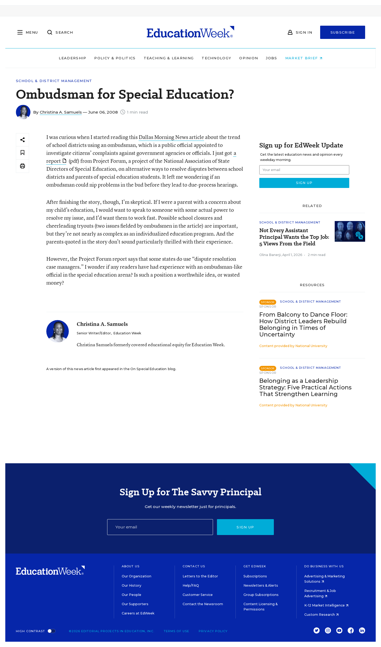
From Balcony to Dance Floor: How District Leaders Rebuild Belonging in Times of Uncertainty (303, 324)
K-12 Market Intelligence (326, 605)
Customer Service (198, 595)
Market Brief (303, 58)
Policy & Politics (114, 58)
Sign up (245, 527)
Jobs (271, 58)
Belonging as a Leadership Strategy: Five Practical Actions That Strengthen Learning (305, 387)
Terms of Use (176, 631)
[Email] (160, 527)
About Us (130, 566)
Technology (216, 58)
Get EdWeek (254, 566)
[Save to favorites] (22, 152)
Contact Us (194, 566)
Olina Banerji (270, 255)
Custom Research (321, 615)
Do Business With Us (324, 566)
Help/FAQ (191, 585)
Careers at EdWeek (138, 613)
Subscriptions (255, 576)
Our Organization (136, 576)
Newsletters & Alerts (260, 585)
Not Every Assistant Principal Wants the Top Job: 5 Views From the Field (294, 237)
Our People (131, 595)
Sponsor (267, 306)
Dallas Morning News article (171, 137)
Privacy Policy (213, 631)
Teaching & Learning (169, 58)
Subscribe (342, 32)
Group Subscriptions (261, 595)
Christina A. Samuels (61, 112)
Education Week (127, 333)
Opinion (248, 58)
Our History (131, 585)
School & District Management (54, 81)
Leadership (72, 58)
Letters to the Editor (200, 576)
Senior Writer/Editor (94, 333)
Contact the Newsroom (203, 604)
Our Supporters (135, 604)
